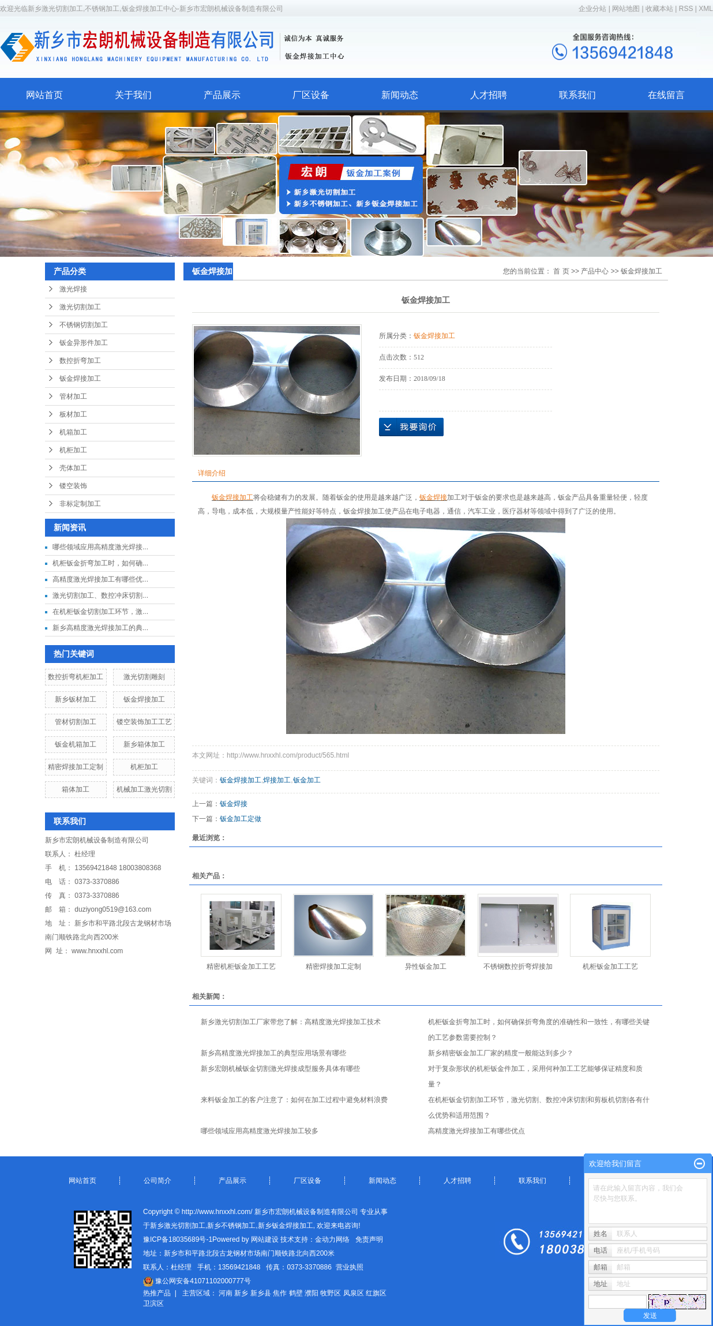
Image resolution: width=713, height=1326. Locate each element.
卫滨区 (153, 1303)
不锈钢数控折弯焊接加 (518, 966)
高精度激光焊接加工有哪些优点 (476, 1131)
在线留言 (666, 95)
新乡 (241, 1293)
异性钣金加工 (425, 966)
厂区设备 (310, 95)
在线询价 (411, 427)
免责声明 (369, 1239)
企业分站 (592, 9)
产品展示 (222, 95)
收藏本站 (659, 9)
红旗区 (376, 1293)
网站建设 (265, 1239)
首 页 (561, 271)
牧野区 (330, 1293)
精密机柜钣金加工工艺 (241, 966)
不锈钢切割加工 (83, 325)
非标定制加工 (80, 504)
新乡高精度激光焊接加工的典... (100, 628)
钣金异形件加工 (83, 343)
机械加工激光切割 (144, 789)
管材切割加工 (75, 722)
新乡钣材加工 (75, 699)
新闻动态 (399, 95)
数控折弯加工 (80, 361)
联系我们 (577, 95)
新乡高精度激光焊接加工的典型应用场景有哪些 (273, 1053)
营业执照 (349, 1267)
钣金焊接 (233, 804)
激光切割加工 (80, 307)
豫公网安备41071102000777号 (197, 1281)
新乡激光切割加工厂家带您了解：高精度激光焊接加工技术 (291, 1022)
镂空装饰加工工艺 (144, 722)
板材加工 (73, 414)
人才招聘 (488, 95)
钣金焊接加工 (80, 378)
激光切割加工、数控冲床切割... (100, 595)
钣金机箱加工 (75, 744)
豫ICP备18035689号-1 (177, 1239)
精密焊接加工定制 (75, 767)
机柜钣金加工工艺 (610, 966)
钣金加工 (307, 780)
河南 (225, 1293)
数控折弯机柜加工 (75, 677)
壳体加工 (73, 468)
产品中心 (595, 271)
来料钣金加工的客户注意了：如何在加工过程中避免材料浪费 (294, 1100)
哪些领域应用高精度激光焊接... (100, 547)
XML (706, 9)
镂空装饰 (73, 486)
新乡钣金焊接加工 (285, 1226)
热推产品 (157, 1293)
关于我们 (133, 95)
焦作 (280, 1293)
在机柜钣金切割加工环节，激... (100, 612)
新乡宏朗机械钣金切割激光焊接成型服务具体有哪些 (280, 1069)
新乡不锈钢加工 (231, 1226)
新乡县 (260, 1293)
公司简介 (157, 1181)
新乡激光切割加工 (177, 1226)
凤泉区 (353, 1293)
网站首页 (44, 95)
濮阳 (311, 1293)
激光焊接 (73, 289)
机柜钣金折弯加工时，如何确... (100, 563)
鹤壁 (296, 1293)
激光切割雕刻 (144, 677)
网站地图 (626, 9)
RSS (686, 9)
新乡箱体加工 (144, 744)
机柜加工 (73, 450)
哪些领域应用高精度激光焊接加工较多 (259, 1131)
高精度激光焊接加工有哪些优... (100, 579)
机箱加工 (73, 432)
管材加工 (73, 396)
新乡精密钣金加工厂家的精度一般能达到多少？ (500, 1053)
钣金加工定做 (240, 819)
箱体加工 (75, 789)
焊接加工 (277, 780)
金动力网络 (332, 1239)
